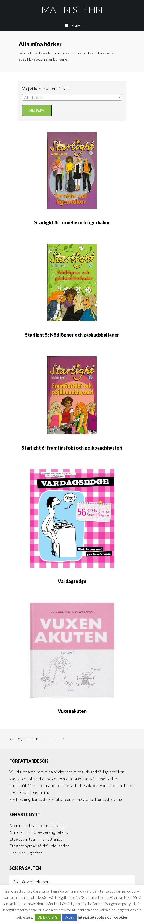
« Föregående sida (24, 739)
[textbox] (72, 97)
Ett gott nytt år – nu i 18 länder (36, 839)
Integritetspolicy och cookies (103, 917)
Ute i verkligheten (25, 852)
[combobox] (72, 97)
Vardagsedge (72, 581)
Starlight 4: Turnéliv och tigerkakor (72, 222)
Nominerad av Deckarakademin (37, 825)
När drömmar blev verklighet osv (38, 832)
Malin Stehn (72, 9)
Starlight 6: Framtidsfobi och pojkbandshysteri (72, 447)
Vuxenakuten (72, 711)
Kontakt (102, 799)
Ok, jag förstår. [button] (48, 917)
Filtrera (36, 110)
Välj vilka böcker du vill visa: (47, 88)
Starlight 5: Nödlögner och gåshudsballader (72, 335)
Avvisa (69, 917)
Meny (76, 25)
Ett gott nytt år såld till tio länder (39, 845)
